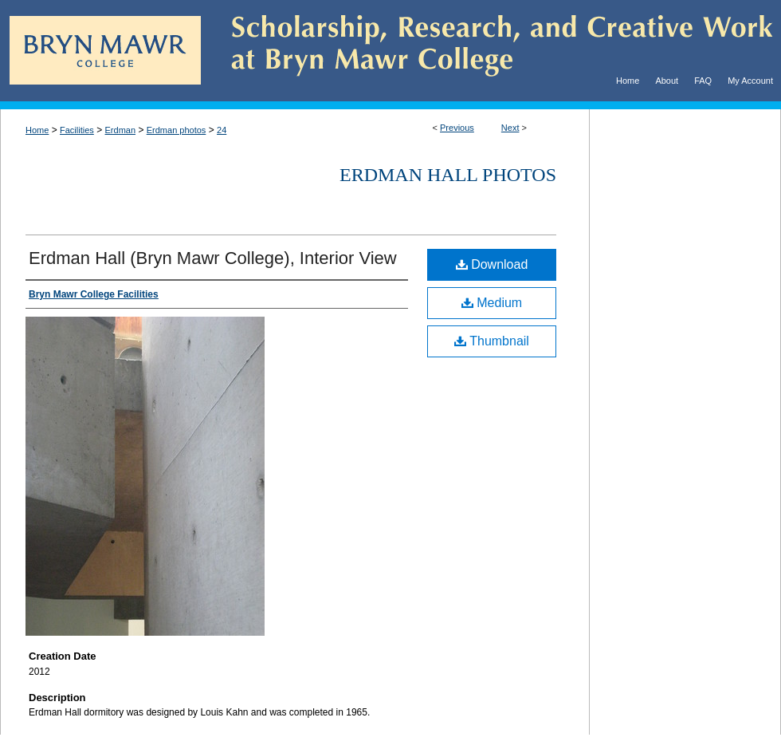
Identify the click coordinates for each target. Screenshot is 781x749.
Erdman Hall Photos (447, 174)
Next (510, 127)
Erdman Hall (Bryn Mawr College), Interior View (213, 258)
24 (221, 130)
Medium (491, 302)
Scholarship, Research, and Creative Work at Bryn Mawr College (491, 50)
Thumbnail (491, 341)
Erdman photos (176, 130)
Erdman (120, 130)
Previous (457, 127)
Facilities (77, 130)
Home (37, 130)
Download (492, 264)
